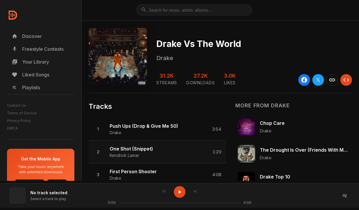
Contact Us (16, 105)
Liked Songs (30, 75)
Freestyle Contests (38, 49)
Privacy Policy (19, 120)
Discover (27, 36)
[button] (157, 129)
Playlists (26, 87)
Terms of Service (22, 113)
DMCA (12, 128)
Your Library (30, 62)
